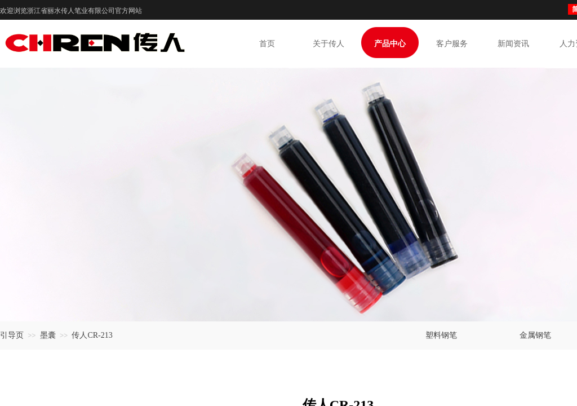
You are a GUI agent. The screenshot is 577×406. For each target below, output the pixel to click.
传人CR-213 (92, 335)
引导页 (12, 335)
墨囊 (48, 335)
